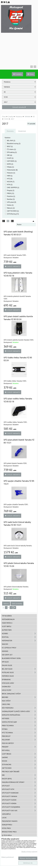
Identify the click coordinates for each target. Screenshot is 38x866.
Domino (5, 651)
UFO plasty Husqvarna (19, 807)
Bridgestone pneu (9, 832)
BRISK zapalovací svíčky (11, 694)
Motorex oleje (8, 676)
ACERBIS (19, 633)
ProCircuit (19, 736)
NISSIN (19, 761)
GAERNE (19, 757)
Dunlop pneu (7, 825)
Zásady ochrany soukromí (29, 852)
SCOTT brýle (6, 626)
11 (11, 607)
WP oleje (5, 662)
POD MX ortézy (8, 743)
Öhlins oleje (7, 665)
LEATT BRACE (19, 754)
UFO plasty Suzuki (19, 800)
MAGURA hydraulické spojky (19, 782)
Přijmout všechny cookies (28, 858)
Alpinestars (7, 630)
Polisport (19, 739)
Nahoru (6, 604)
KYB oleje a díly (8, 683)
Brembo (19, 697)
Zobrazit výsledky (19, 107)
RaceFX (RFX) (19, 778)
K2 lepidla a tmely (9, 648)
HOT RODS (19, 718)
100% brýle (6, 814)
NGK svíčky (6, 701)
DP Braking (6, 679)
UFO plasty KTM (19, 789)
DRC (19, 775)
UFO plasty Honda (19, 803)
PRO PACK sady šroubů (10, 772)
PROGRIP (19, 746)
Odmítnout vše (28, 863)
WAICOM (5, 644)
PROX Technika (19, 725)
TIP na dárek (7, 616)
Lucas (4, 818)
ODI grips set (7, 655)
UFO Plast (19, 785)
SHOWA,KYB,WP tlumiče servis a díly (19, 711)
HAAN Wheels (7, 623)
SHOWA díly (6, 687)
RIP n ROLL (6, 750)
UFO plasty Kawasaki (19, 792)
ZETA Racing (19, 764)
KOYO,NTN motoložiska (19, 715)
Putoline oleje (19, 672)
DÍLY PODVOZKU (19, 708)
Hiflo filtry (6, 690)
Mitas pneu (6, 828)
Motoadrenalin (8, 619)
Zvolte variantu (12, 266)
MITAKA (19, 729)
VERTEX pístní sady (19, 722)
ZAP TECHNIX (19, 768)
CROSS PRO (6, 704)
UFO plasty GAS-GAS (19, 810)
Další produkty (17, 604)
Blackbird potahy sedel (11, 658)
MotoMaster (19, 640)
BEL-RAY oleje (19, 669)
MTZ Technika (19, 732)
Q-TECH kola (7, 835)
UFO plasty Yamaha (19, 796)
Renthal (19, 637)
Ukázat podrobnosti (7, 857)
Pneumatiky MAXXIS (9, 821)
